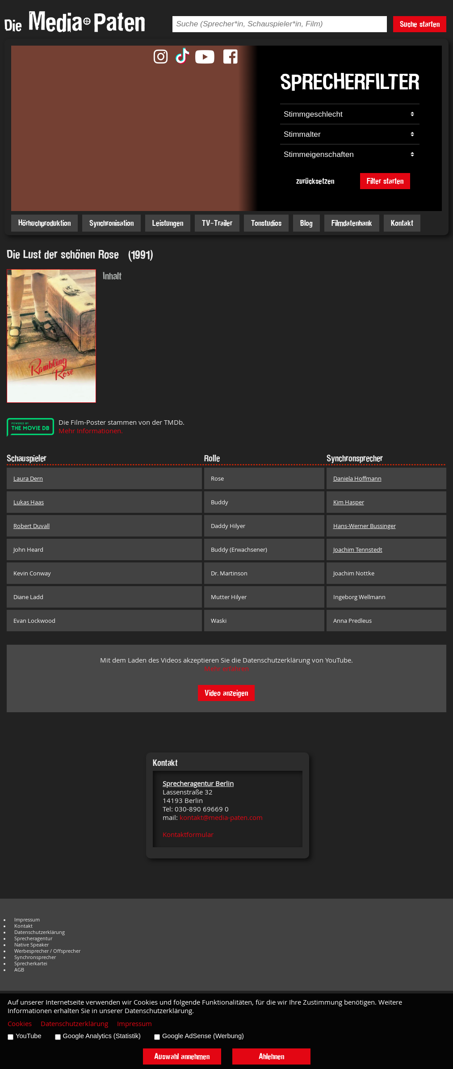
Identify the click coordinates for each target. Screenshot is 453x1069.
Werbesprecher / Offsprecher (47, 951)
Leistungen (167, 222)
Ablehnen (271, 1056)
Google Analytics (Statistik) (102, 1035)
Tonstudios (266, 222)
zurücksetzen (315, 180)
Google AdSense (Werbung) (203, 1035)
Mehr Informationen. (91, 431)
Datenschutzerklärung (39, 932)
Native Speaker (31, 945)
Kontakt (402, 222)
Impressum (27, 920)
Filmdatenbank (351, 222)
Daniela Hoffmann (357, 478)
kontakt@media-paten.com (221, 817)
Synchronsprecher (35, 957)
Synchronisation (111, 222)
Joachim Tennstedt (357, 549)
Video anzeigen (226, 692)
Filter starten (385, 180)
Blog (306, 222)
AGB (19, 970)
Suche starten (420, 24)
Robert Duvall (31, 526)
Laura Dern (28, 478)
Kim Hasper (348, 502)
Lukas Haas (28, 502)
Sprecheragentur (33, 938)
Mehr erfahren (226, 668)
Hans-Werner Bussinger (364, 526)
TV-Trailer (217, 222)
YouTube (29, 1035)
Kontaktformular (188, 834)
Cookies (20, 1023)
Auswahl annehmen (182, 1056)
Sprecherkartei (30, 963)
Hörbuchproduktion (44, 222)
